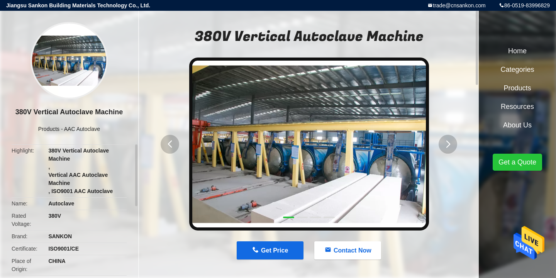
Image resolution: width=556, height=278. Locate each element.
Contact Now (352, 250)
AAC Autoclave (82, 129)
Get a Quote (517, 162)
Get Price (274, 250)
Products (48, 129)
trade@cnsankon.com (459, 5)
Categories (517, 69)
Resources (517, 106)
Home (517, 51)
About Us (517, 125)
